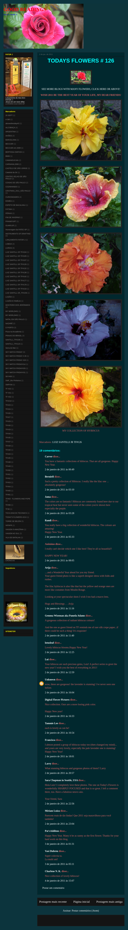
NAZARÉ (9, 323)
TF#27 (8, 417)
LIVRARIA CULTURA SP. (15, 104)
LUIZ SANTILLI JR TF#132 (16, 268)
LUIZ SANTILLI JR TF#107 (16, 260)
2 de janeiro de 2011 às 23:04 (59, 823)
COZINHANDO (11, 187)
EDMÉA (9, 201)
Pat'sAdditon (52, 831)
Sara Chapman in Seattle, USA (61, 780)
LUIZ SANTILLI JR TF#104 (16, 252)
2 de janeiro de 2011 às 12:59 (59, 672)
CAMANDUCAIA (12, 160)
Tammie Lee (51, 723)
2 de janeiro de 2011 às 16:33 (59, 716)
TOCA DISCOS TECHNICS (16, 513)
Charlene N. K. (53, 871)
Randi (48, 520)
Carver (48, 456)
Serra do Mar (11, 348)
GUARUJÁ (10, 226)
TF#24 (8, 409)
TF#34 (8, 434)
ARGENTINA (11, 132)
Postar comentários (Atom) (85, 910)
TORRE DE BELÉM (13, 521)
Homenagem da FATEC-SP (16, 230)
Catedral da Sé (11, 172)
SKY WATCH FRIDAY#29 (15, 368)
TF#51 (8, 474)
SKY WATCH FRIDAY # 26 (16, 356)
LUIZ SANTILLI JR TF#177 (16, 281)
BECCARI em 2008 (13, 148)
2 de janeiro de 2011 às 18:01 (59, 756)
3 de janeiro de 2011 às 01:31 (59, 843)
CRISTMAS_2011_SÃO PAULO (18, 191)
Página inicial (81, 901)
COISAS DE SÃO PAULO (16, 183)
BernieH (49, 476)
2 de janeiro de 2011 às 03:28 (59, 513)
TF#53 (8, 482)
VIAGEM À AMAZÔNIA (15, 529)
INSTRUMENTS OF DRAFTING (18, 234)
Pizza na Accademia (13, 332)
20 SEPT (9, 115)
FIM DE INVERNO (13, 217)
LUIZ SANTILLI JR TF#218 (16, 289)
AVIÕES (9, 136)
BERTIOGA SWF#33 (14, 152)
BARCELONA (11, 140)
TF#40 (8, 450)
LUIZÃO (9, 297)
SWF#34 (9, 385)
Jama (48, 496)
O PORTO (10, 328)
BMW (8, 156)
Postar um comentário (53, 887)
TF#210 (9, 401)
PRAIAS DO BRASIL (14, 336)
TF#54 (8, 487)
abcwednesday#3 (12, 123)
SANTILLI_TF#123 (13, 344)
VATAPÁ (9, 525)
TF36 (8, 509)
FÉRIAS (9, 213)
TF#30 (8, 425)
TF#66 (8, 505)
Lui (47, 659)
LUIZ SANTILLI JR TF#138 (16, 272)
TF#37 (8, 442)
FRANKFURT (11, 221)
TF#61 (8, 495)
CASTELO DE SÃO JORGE (16, 168)
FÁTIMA (9, 209)
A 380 (8, 119)
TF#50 (8, 470)
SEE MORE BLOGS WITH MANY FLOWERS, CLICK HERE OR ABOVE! (81, 89)
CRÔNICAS (10, 561)
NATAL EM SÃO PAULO (15, 319)
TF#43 (8, 454)
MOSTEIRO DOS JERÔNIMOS (18, 305)
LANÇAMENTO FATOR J (15, 240)
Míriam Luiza (52, 810)
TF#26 (8, 413)
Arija (48, 567)
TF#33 (8, 430)
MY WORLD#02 (12, 315)
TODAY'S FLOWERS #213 (16, 517)
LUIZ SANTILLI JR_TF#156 (16, 293)
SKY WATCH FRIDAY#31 (15, 372)
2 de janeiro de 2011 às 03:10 (59, 489)
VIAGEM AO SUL (12, 533)
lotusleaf (49, 642)
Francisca (50, 740)
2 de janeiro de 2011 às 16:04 (59, 692)
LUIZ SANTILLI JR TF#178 (16, 285)
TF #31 (8, 393)
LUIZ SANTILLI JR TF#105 (16, 256)
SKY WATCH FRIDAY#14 (15, 364)
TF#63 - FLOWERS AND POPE (18, 499)
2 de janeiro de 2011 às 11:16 (59, 608)
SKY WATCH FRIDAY (14, 352)
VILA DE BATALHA (13, 538)
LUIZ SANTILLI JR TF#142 (16, 276)
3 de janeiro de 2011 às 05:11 (59, 864)
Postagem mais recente (53, 901)
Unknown (50, 679)
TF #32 (8, 397)
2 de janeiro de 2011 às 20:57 (59, 773)
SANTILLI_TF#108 (13, 340)
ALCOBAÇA (10, 128)
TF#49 (8, 466)
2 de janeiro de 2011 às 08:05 (59, 560)
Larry (48, 763)
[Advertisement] (53, 919)
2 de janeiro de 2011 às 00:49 (59, 469)
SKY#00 (9, 376)
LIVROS (9, 248)
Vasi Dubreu (51, 851)
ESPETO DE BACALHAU (15, 205)
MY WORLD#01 (12, 311)
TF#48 (8, 462)
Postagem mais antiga (109, 901)
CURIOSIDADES (12, 197)
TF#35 (8, 438)
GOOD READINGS (25, 9)
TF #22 (8, 389)
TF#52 (8, 478)
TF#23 (8, 405)
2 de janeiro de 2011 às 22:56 (59, 803)
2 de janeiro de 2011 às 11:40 (59, 635)
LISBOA (9, 244)
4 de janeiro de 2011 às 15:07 (59, 880)
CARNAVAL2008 (12, 164)
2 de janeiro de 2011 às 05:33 (59, 536)
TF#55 (8, 491)
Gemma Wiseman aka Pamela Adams (65, 615)
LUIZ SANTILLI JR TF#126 (67, 442)
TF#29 (8, 421)
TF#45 (8, 458)
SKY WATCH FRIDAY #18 (16, 360)
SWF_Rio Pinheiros (13, 381)
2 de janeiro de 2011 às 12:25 (59, 652)
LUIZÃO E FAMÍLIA (13, 301)
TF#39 (8, 446)
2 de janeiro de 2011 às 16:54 (59, 732)
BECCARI (9, 144)
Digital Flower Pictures (57, 699)
